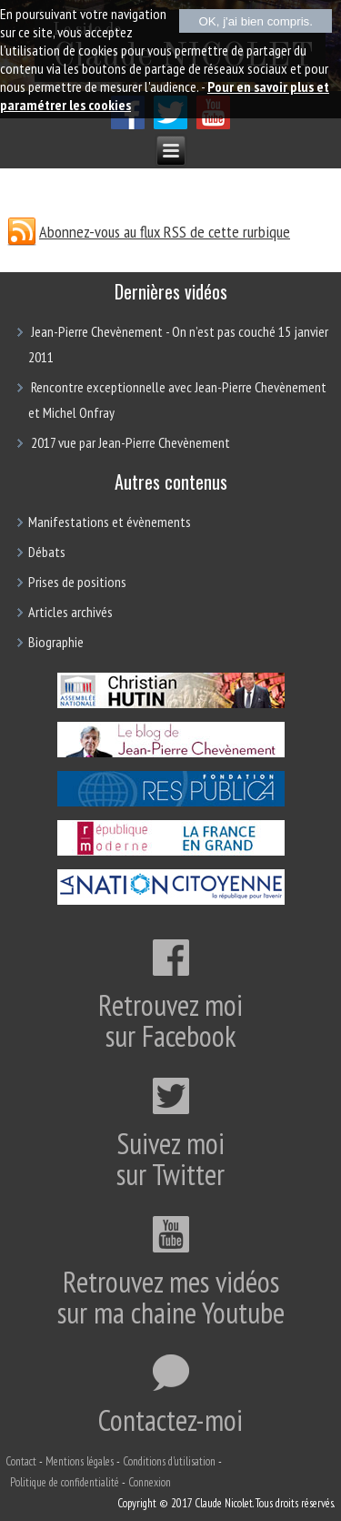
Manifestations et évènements (109, 521)
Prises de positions (77, 582)
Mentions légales (79, 1461)
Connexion (149, 1482)
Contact (20, 1461)
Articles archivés (70, 612)
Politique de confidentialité (64, 1482)
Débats (46, 551)
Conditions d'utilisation (169, 1461)
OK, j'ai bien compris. (255, 21)
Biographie (56, 642)
